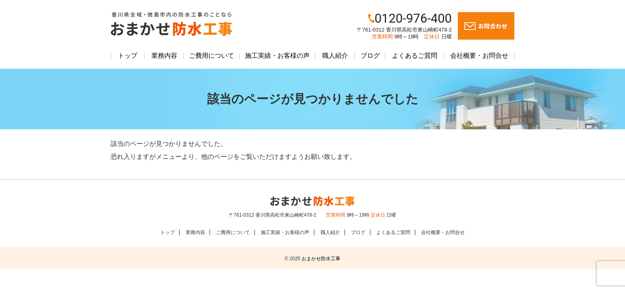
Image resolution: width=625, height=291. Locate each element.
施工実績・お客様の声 (277, 55)
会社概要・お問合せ (479, 55)
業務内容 (164, 55)
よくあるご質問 (414, 55)
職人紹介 (335, 55)
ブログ (370, 55)
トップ (127, 55)
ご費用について (211, 55)
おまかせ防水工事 (321, 258)
